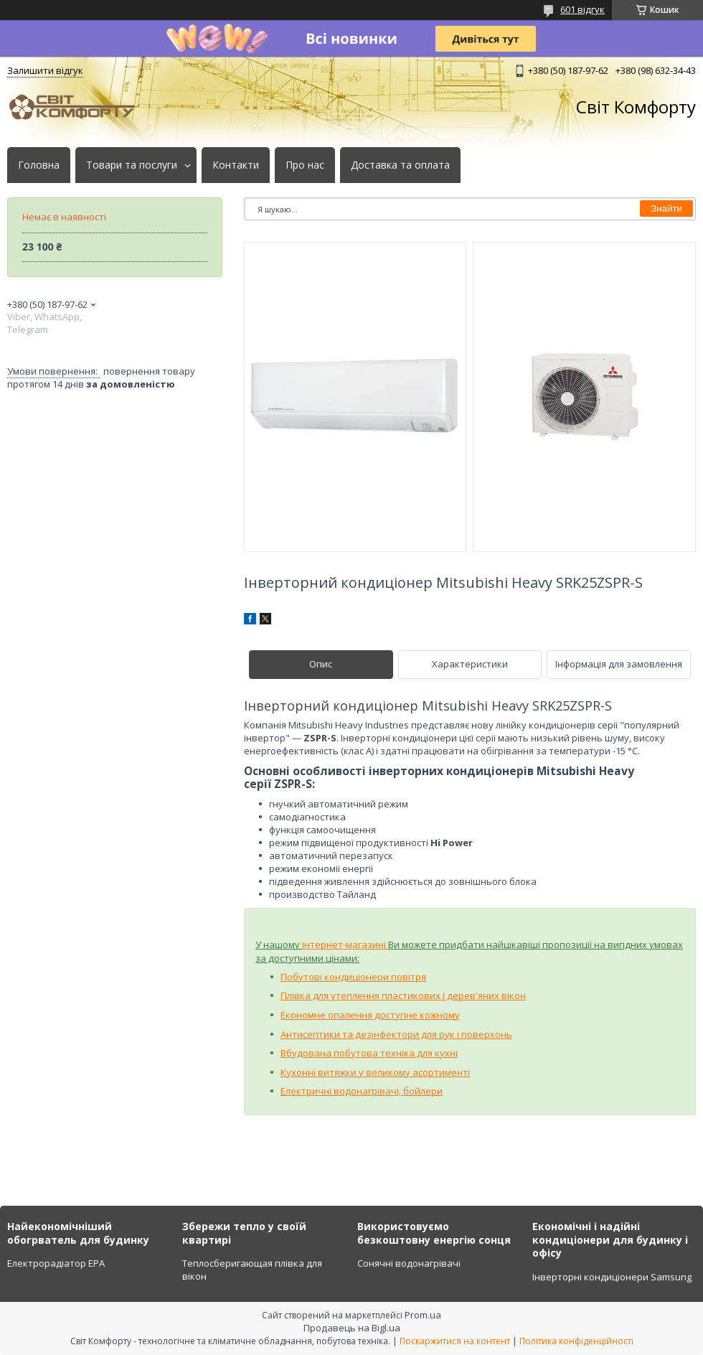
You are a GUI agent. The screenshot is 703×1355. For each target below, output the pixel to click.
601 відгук (582, 9)
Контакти (235, 165)
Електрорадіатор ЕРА (56, 1263)
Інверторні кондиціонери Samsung (612, 1276)
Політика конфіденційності (576, 1341)
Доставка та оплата (400, 165)
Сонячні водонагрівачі (409, 1263)
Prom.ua (423, 1314)
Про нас (305, 165)
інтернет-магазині (345, 944)
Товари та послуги (131, 165)
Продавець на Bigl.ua (351, 1327)
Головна (39, 165)
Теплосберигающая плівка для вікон (252, 1270)
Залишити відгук (45, 70)
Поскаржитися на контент (455, 1341)
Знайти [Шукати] (666, 208)
